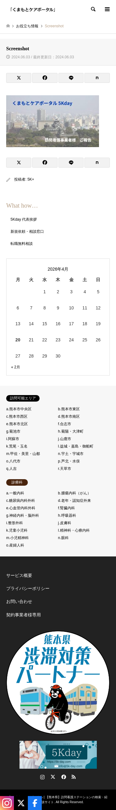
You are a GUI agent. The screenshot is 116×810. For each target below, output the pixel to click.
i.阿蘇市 (12, 439)
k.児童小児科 (17, 530)
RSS (73, 777)
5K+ (31, 179)
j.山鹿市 (64, 439)
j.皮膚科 (64, 523)
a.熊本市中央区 (19, 409)
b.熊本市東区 (69, 409)
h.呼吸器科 (67, 515)
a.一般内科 (15, 493)
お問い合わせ (19, 601)
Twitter (53, 777)
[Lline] (71, 78)
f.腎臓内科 (66, 508)
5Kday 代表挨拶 (24, 219)
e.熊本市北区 (17, 424)
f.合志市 (64, 424)
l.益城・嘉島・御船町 (75, 446)
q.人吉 (11, 468)
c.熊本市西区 (17, 416)
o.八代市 (13, 461)
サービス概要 (19, 575)
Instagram (42, 777)
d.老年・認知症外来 (74, 500)
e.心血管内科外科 (20, 508)
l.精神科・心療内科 (74, 530)
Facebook (63, 777)
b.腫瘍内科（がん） (74, 493)
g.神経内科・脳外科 (22, 515)
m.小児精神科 (17, 538)
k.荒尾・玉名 (17, 446)
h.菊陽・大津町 (71, 431)
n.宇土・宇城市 (71, 454)
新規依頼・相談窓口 (27, 231)
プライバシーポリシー (27, 588)
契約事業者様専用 (23, 614)
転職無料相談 (22, 243)
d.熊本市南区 (69, 416)
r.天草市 (64, 468)
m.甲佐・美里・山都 (23, 454)
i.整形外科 (14, 523)
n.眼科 (63, 538)
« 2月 (15, 367)
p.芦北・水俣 (69, 461)
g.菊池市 (13, 431)
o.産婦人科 (15, 545)
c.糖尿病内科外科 (20, 500)
